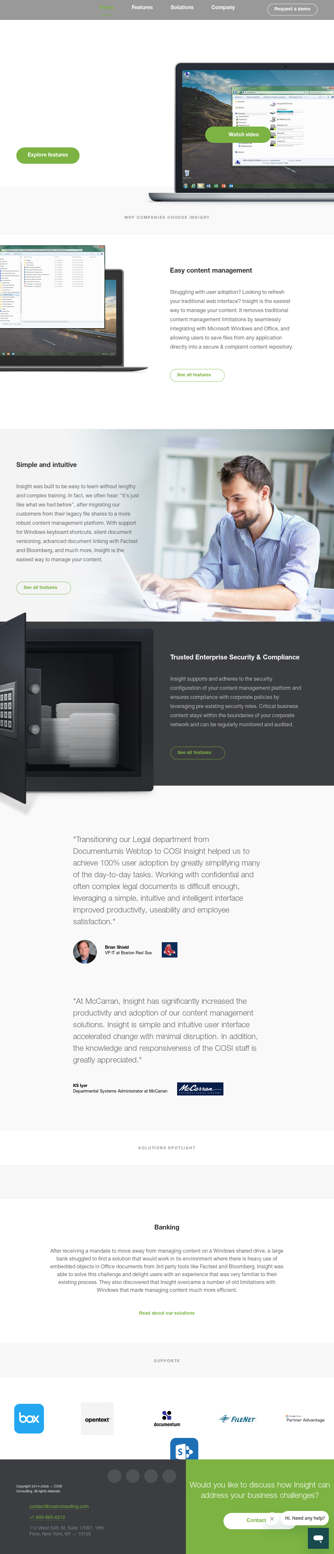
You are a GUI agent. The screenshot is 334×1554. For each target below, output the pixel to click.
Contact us (260, 1521)
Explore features (48, 155)
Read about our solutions (167, 1313)
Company (223, 8)
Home (106, 8)
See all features (194, 375)
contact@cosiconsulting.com (59, 1507)
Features (142, 8)
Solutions (182, 8)
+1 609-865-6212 (47, 1518)
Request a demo (292, 9)
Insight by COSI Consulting (30, 10)
